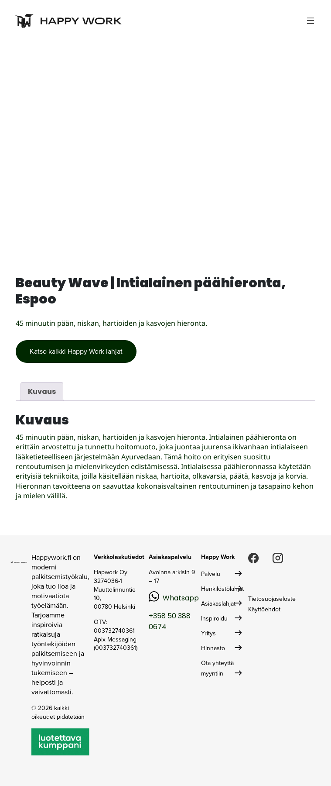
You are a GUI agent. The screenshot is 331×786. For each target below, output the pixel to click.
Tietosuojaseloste (272, 598)
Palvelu (210, 574)
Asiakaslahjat (218, 603)
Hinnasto (213, 648)
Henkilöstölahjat (222, 588)
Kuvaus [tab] (42, 391)
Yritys (208, 633)
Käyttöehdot (264, 609)
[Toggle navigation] (310, 21)
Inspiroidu (214, 618)
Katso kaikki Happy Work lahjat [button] (76, 351)
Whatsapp (181, 598)
